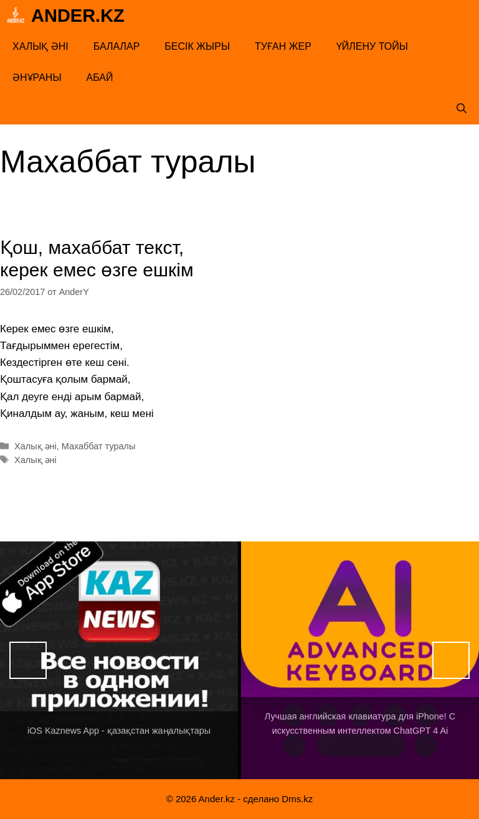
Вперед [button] (451, 660)
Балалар (116, 46)
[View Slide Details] (119, 660)
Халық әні (40, 46)
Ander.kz (78, 16)
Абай (100, 77)
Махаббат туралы (99, 446)
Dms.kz (297, 798)
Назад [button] (28, 660)
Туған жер (283, 46)
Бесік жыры (197, 46)
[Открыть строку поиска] (461, 108)
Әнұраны (37, 77)
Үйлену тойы (372, 46)
